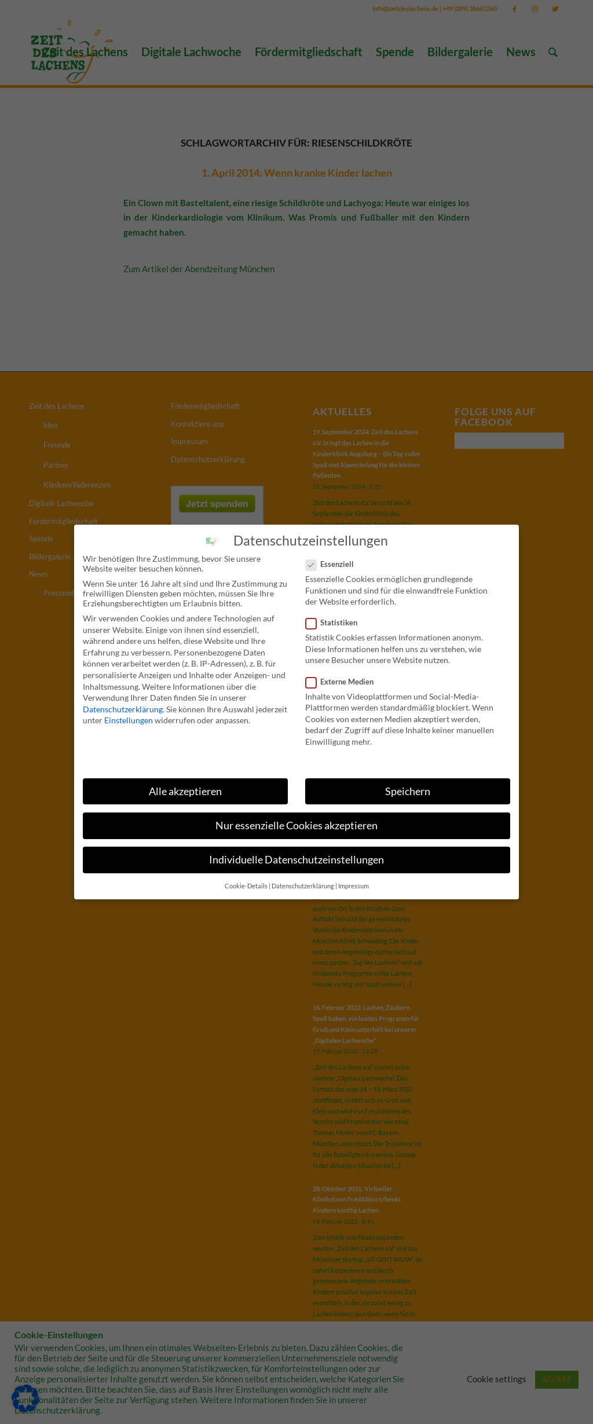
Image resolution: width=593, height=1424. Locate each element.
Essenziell (334, 558)
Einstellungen (128, 715)
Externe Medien (344, 676)
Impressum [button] (353, 881)
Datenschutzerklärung (123, 704)
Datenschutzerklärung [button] (303, 881)
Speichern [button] (407, 786)
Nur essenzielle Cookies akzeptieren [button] (296, 820)
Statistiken (336, 618)
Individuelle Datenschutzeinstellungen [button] (296, 854)
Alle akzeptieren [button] (185, 786)
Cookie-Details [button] (246, 881)
